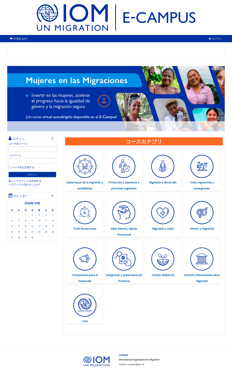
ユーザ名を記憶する (21, 167)
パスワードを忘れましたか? (24, 184)
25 (46, 231)
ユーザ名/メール (18, 143)
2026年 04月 (32, 203)
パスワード (15, 155)
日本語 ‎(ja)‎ (19, 38)
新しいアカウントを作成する (25, 181)
